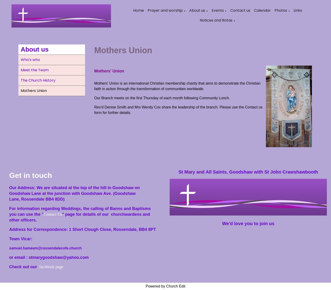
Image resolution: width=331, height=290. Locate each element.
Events (218, 10)
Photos (280, 10)
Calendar (262, 10)
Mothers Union (34, 90)
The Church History (38, 80)
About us (197, 10)
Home (138, 10)
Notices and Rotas (216, 20)
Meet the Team (35, 70)
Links (298, 10)
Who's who (30, 59)
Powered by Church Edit (165, 286)
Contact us (240, 10)
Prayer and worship (165, 10)
